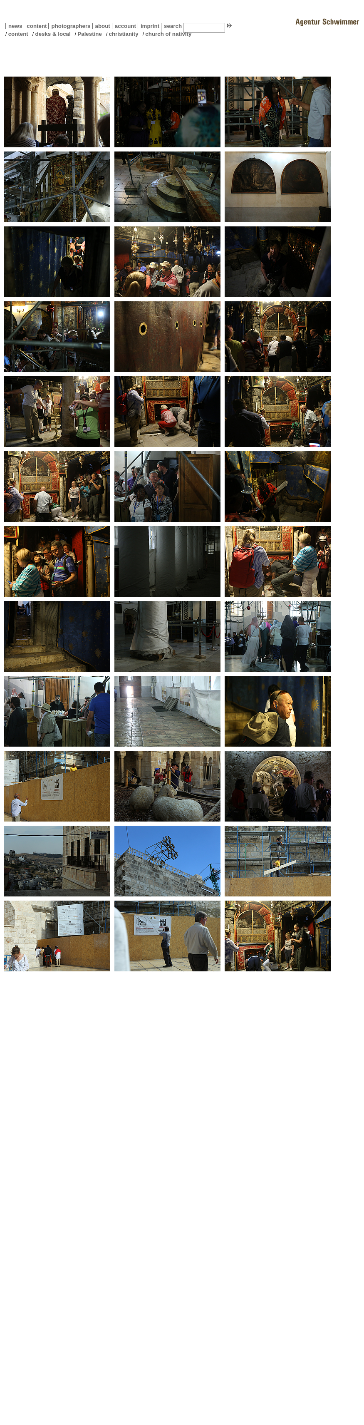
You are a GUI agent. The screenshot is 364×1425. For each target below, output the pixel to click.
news (15, 26)
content (35, 26)
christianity (124, 34)
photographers (70, 26)
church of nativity (168, 34)
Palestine (89, 34)
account (124, 26)
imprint (150, 26)
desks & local (52, 34)
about (101, 26)
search (173, 26)
